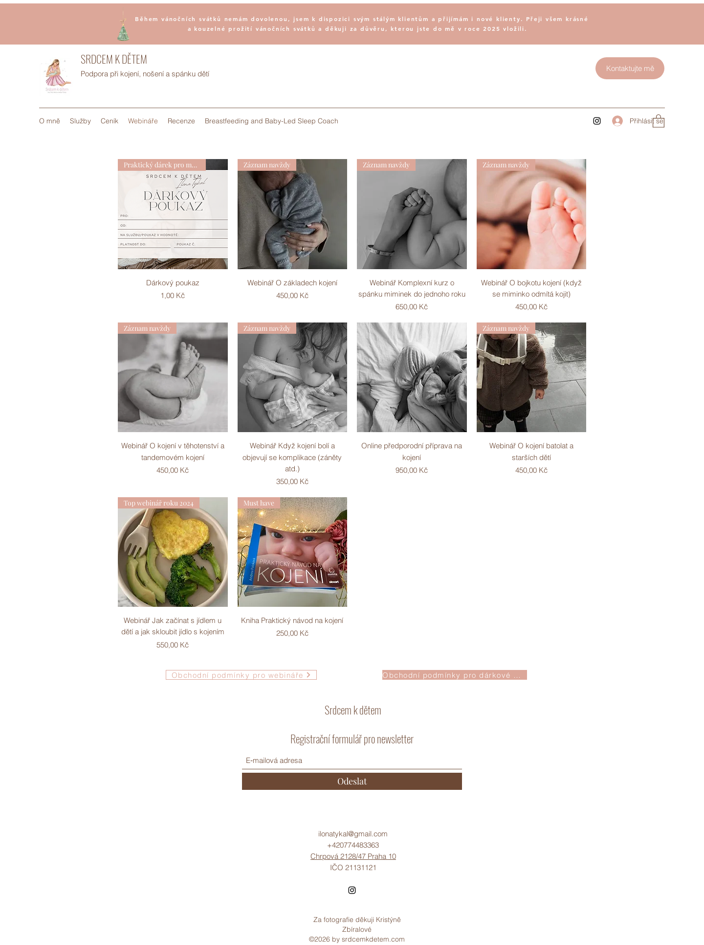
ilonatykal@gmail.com (353, 833)
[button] (658, 121)
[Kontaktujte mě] (629, 68)
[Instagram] (597, 121)
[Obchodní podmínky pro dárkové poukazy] (454, 675)
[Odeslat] (352, 781)
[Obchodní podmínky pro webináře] (241, 675)
